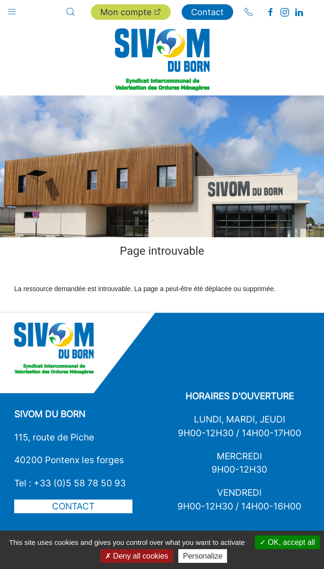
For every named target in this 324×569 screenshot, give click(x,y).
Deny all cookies (136, 556)
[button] (12, 9)
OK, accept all (287, 542)
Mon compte (130, 12)
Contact (207, 12)
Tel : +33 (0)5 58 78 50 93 (70, 483)
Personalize (203, 556)
